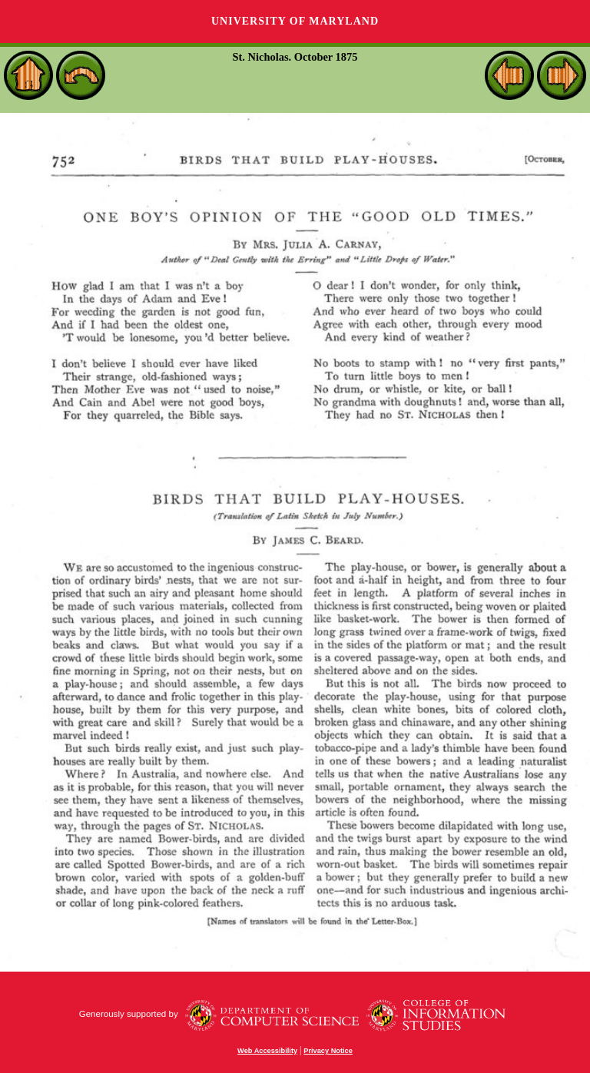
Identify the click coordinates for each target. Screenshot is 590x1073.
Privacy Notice (328, 1051)
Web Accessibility (267, 1051)
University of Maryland (295, 21)
